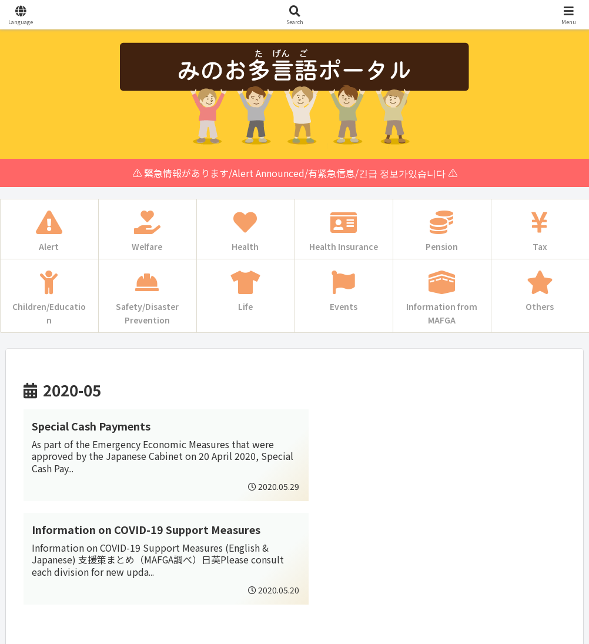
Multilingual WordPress (65, 633)
